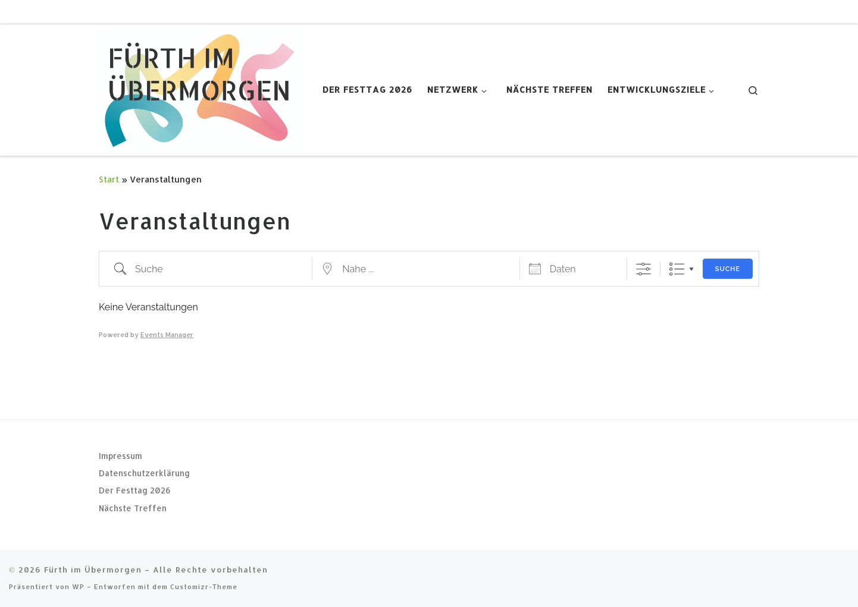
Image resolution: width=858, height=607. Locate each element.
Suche (727, 269)
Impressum (120, 455)
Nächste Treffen (133, 508)
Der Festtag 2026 (135, 490)
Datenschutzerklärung (144, 473)
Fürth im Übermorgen (93, 569)
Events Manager (166, 335)
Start (109, 179)
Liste (676, 269)
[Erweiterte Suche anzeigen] (643, 269)
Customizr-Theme (203, 586)
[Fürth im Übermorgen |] (202, 87)
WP (78, 586)
